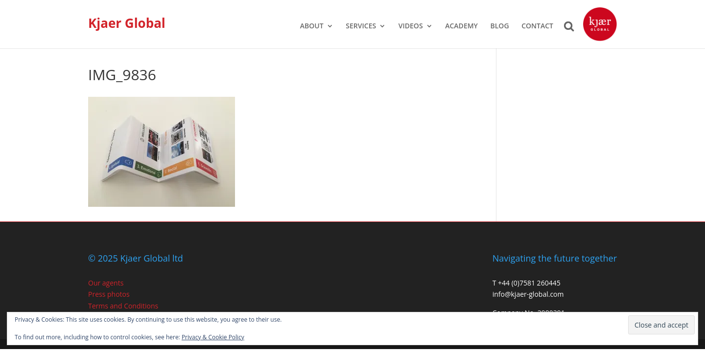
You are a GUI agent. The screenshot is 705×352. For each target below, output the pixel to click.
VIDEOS (411, 26)
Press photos (109, 294)
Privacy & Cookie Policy (213, 337)
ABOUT (312, 26)
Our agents (105, 282)
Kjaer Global (126, 23)
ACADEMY (461, 26)
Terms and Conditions (123, 305)
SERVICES (361, 26)
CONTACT (537, 26)
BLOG (500, 26)
